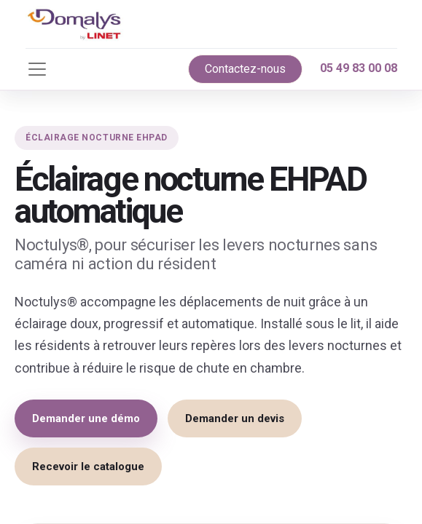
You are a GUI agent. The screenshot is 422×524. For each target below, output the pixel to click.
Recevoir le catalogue (88, 466)
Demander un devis (234, 418)
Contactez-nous (245, 69)
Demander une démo (86, 418)
